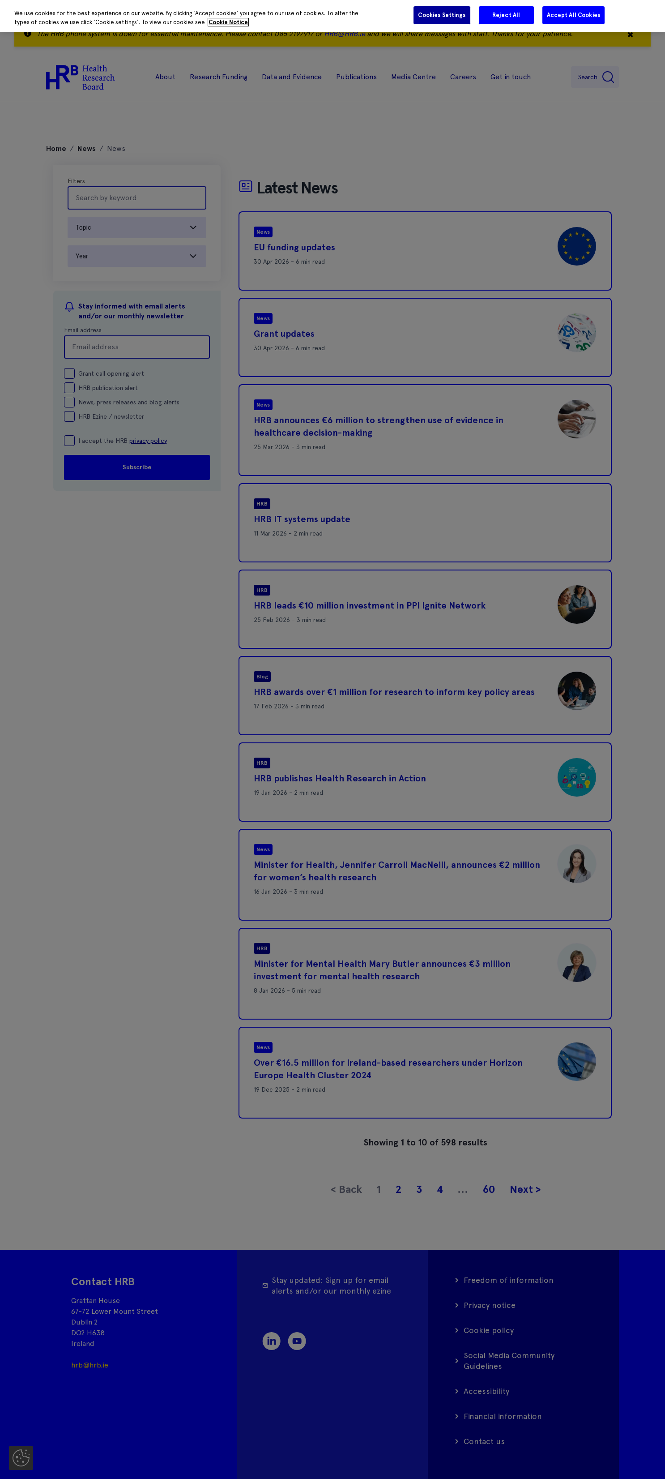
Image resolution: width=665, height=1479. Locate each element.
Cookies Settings (441, 15)
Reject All (506, 15)
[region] (332, 16)
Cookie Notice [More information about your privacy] (228, 22)
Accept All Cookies (573, 15)
